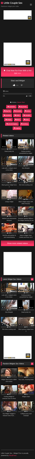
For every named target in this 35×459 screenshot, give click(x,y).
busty (27, 111)
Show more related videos (17, 243)
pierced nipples (12, 124)
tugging (17, 128)
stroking (24, 124)
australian (11, 106)
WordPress (12, 455)
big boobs (23, 106)
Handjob (27, 115)
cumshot (7, 115)
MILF (17, 119)
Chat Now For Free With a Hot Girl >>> (17, 72)
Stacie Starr (21, 102)
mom (26, 119)
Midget (8, 119)
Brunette (17, 111)
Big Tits (7, 111)
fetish (17, 115)
